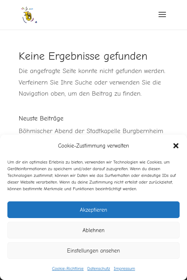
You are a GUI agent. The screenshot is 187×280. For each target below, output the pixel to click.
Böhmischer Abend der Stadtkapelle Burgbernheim (91, 131)
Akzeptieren (93, 210)
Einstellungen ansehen (93, 250)
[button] (176, 145)
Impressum (124, 268)
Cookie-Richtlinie (68, 268)
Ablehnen (93, 230)
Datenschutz (98, 268)
